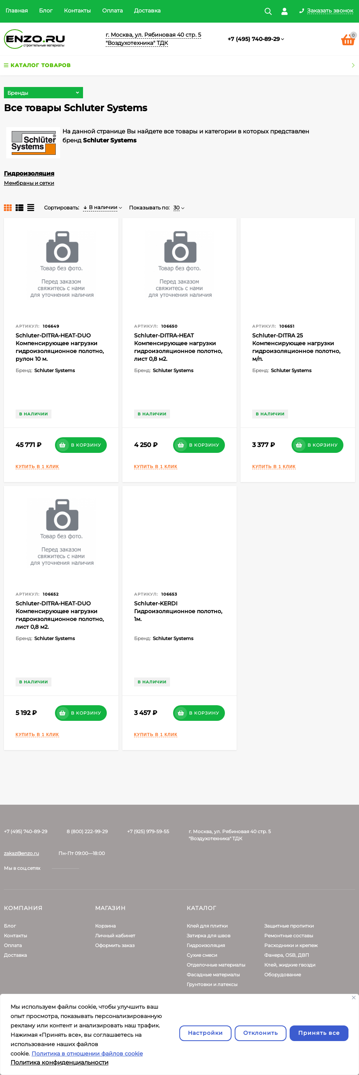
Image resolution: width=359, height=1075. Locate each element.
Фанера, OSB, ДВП (286, 955)
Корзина (105, 926)
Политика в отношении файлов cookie (87, 1053)
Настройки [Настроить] (205, 1032)
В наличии (100, 207)
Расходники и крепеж (291, 945)
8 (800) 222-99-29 (87, 831)
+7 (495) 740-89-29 (254, 39)
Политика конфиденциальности (59, 1062)
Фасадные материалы (213, 974)
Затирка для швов (208, 935)
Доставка (147, 10)
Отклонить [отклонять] (260, 1032)
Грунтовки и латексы (212, 984)
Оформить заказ (114, 945)
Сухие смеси (202, 955)
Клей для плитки (207, 926)
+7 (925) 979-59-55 (148, 831)
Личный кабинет (115, 935)
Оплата (112, 10)
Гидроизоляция (29, 173)
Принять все (319, 1032)
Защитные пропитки (289, 926)
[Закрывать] (353, 997)
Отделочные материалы (216, 965)
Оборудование (282, 974)
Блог (46, 10)
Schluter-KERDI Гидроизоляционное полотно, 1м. (178, 611)
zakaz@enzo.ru (21, 853)
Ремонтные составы (288, 935)
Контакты (77, 10)
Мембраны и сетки (29, 183)
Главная (16, 10)
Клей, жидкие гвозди (289, 965)
